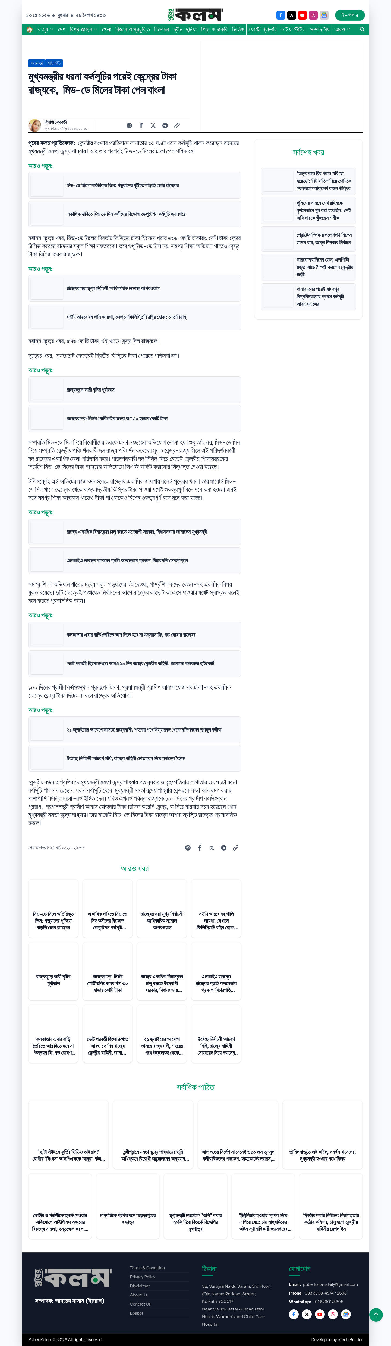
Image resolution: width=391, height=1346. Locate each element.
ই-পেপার (350, 15)
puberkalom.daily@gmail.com (330, 1284)
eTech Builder (350, 1339)
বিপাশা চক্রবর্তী (56, 122)
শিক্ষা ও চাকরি (214, 29)
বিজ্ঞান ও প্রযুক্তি (132, 29)
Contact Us (140, 1304)
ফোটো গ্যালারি (263, 29)
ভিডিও (238, 29)
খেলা (106, 29)
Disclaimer (140, 1286)
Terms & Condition (147, 1267)
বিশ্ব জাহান (84, 29)
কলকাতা (36, 63)
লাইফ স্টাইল (293, 29)
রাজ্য (46, 29)
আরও (342, 29)
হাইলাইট (54, 63)
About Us (138, 1294)
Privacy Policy (142, 1276)
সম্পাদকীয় (320, 29)
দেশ (62, 29)
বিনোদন (161, 29)
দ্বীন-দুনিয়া (185, 29)
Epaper (136, 1313)
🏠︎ (30, 29)
